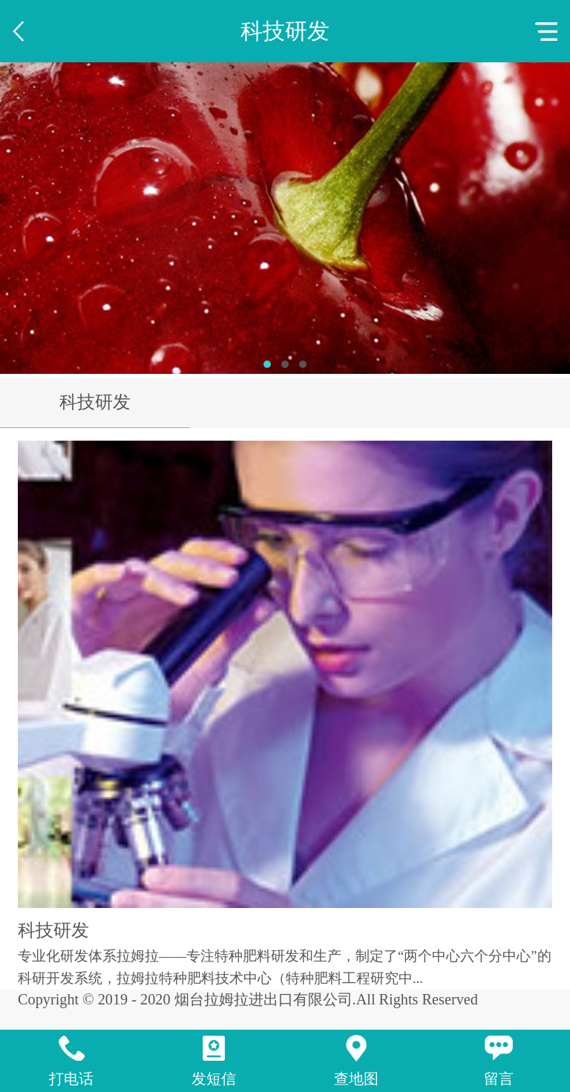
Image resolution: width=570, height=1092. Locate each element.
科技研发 (95, 402)
